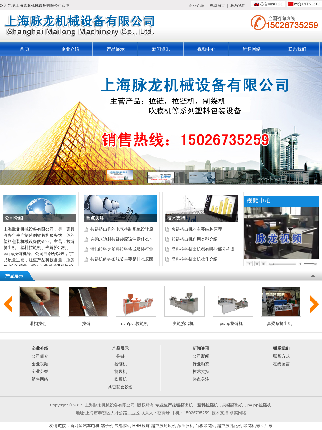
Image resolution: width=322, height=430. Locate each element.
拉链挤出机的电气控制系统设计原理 (121, 230)
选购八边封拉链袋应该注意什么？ (121, 239)
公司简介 (40, 356)
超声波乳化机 (229, 425)
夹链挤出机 (183, 323)
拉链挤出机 (182, 405)
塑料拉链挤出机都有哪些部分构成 (203, 249)
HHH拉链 (141, 425)
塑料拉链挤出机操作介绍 (195, 259)
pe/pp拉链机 (231, 323)
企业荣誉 (40, 371)
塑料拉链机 (207, 405)
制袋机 (120, 371)
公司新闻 (201, 356)
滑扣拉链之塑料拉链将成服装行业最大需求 (121, 250)
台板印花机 (205, 425)
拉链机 (120, 363)
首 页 (25, 49)
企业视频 (40, 363)
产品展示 (116, 49)
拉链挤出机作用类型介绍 (195, 239)
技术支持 (201, 371)
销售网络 (252, 49)
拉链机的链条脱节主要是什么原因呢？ (121, 260)
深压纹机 (185, 425)
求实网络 (238, 412)
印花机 (249, 425)
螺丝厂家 (264, 425)
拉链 (86, 323)
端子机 (107, 425)
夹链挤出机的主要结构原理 (197, 229)
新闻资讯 (161, 49)
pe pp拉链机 (259, 405)
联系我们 (238, 5)
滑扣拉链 (38, 323)
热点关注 (201, 379)
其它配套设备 (120, 387)
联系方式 (281, 356)
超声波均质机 (163, 425)
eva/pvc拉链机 (134, 323)
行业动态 (201, 363)
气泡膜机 (122, 425)
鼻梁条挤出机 (279, 323)
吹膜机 (120, 379)
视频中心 (206, 49)
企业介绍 (196, 5)
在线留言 (217, 5)
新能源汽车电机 (84, 425)
